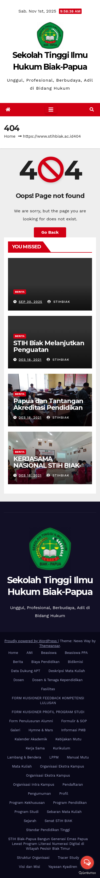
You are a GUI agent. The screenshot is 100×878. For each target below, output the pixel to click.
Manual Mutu (78, 757)
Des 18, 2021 (30, 359)
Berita (20, 291)
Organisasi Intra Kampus (33, 784)
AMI (29, 653)
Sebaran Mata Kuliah (64, 812)
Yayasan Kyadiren (62, 867)
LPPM (54, 757)
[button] (92, 109)
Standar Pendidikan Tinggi (48, 830)
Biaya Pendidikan (45, 662)
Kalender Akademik (31, 739)
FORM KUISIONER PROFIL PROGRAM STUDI (48, 712)
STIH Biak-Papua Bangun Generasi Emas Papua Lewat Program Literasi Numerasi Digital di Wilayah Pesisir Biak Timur (48, 844)
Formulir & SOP (74, 721)
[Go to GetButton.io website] (87, 872)
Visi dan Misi (29, 867)
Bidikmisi (75, 662)
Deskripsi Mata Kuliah (67, 671)
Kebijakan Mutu (68, 739)
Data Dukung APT (25, 671)
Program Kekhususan (27, 803)
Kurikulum (61, 748)
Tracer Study (68, 858)
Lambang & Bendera (24, 757)
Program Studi (26, 812)
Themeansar (49, 646)
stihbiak (58, 302)
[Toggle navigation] (51, 110)
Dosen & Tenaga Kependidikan (57, 680)
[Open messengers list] (87, 862)
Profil (63, 794)
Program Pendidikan (70, 803)
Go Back (50, 232)
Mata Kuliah (22, 766)
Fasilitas (48, 689)
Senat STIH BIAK (58, 821)
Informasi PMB (73, 730)
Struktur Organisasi (33, 858)
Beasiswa (49, 653)
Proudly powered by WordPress (31, 641)
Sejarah (30, 821)
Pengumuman (39, 794)
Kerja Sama (35, 748)
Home (9, 136)
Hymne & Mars (41, 730)
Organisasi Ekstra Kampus (62, 766)
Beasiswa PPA (76, 653)
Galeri (15, 730)
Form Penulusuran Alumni (31, 721)
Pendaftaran (72, 784)
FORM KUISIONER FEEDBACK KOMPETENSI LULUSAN (48, 700)
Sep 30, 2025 (30, 302)
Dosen (18, 680)
